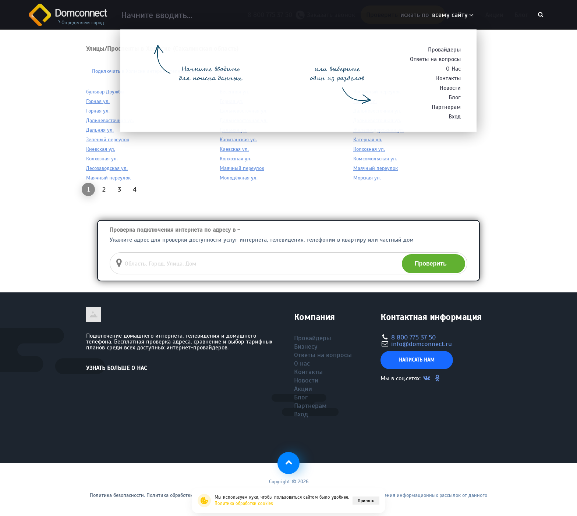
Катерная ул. (367, 139)
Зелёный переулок (107, 139)
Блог (521, 15)
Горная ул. (98, 101)
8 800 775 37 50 (272, 15)
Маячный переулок (242, 168)
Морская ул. (367, 178)
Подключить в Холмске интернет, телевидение (146, 71)
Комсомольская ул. (375, 159)
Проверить (431, 263)
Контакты (308, 372)
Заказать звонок (328, 17)
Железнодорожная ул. (378, 130)
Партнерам (310, 405)
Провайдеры (312, 338)
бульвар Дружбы (105, 92)
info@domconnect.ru (421, 344)
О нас (302, 363)
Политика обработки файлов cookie (186, 495)
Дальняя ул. (100, 130)
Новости (306, 380)
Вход (301, 414)
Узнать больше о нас (116, 368)
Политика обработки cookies (244, 503)
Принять (366, 500)
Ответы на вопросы (323, 355)
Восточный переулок (377, 92)
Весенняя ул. (234, 92)
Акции (494, 15)
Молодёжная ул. (239, 178)
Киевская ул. (100, 149)
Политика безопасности (117, 495)
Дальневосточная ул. (244, 111)
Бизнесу (462, 15)
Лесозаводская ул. (107, 168)
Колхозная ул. (369, 149)
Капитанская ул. (238, 139)
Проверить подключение (403, 15)
